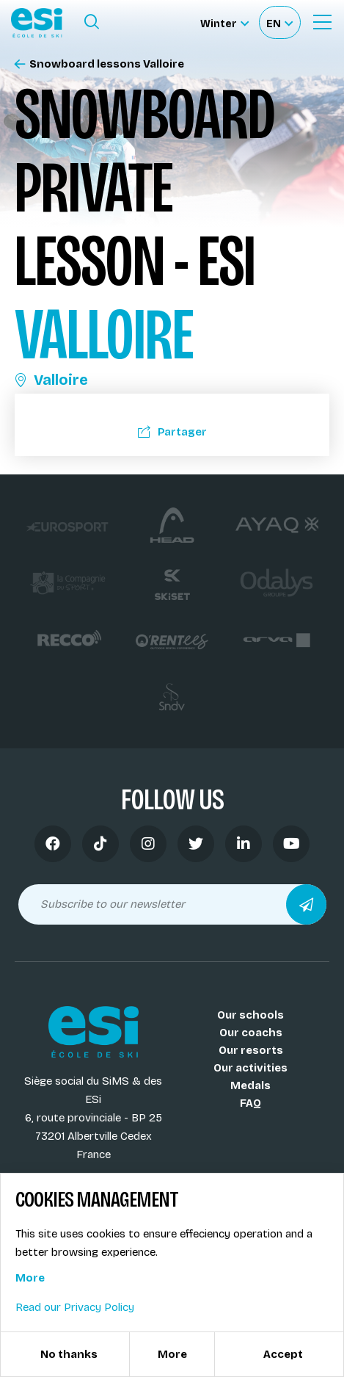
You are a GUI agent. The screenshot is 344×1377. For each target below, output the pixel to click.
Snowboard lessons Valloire (99, 64)
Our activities (250, 1067)
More (30, 1277)
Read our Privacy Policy (74, 1307)
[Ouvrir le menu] (322, 22)
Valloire (51, 379)
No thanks (69, 1354)
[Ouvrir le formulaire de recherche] (91, 22)
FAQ (250, 1103)
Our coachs (250, 1032)
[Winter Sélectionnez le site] (224, 22)
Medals (250, 1085)
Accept (283, 1354)
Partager (172, 431)
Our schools (250, 1015)
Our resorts (251, 1050)
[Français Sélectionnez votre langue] (279, 22)
